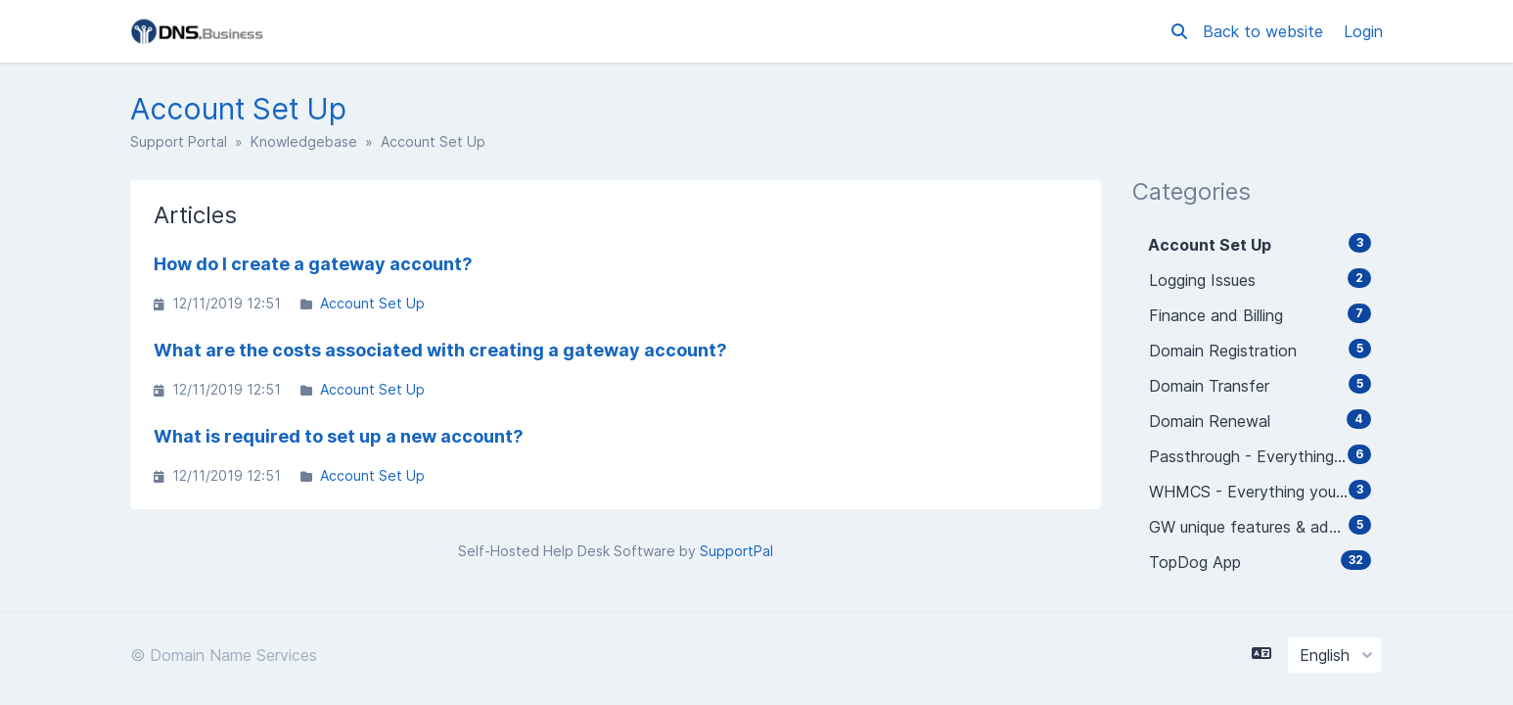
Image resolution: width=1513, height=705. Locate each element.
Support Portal (178, 141)
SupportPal (736, 550)
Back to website (1265, 31)
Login (1363, 31)
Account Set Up (372, 303)
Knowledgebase (304, 141)
